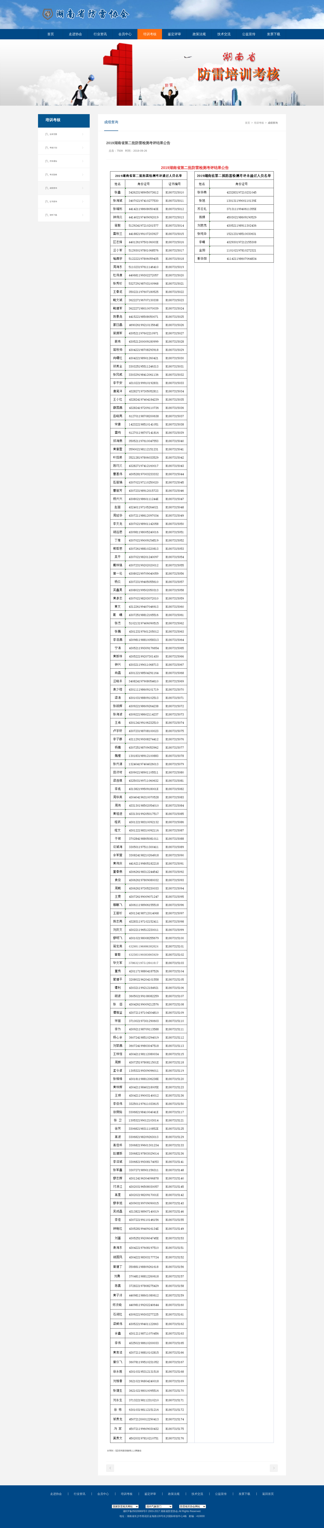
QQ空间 (119, 1450)
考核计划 (53, 148)
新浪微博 (127, 1450)
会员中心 (125, 34)
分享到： (111, 1450)
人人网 (134, 1450)
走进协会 (75, 34)
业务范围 (53, 134)
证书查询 (53, 202)
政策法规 (199, 34)
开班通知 (53, 161)
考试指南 (53, 175)
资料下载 (53, 215)
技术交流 (224, 34)
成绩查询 (53, 188)
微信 (139, 1450)
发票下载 (273, 34)
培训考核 (149, 34)
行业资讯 (100, 34)
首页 (50, 34)
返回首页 (268, 1493)
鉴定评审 (174, 34)
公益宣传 (248, 34)
